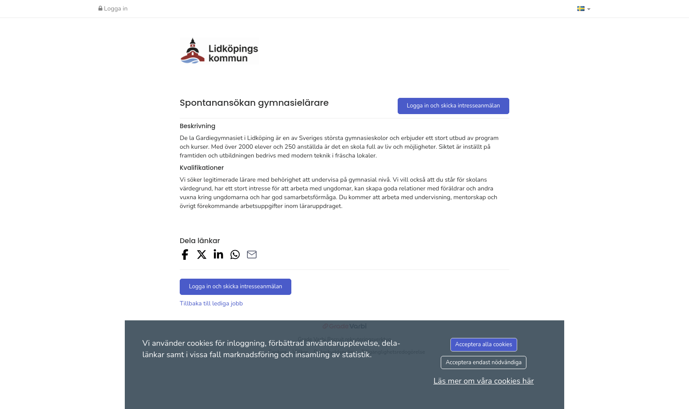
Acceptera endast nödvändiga (484, 362)
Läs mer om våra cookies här (483, 381)
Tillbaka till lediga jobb (211, 303)
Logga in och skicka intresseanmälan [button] (453, 106)
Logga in (113, 8)
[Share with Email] (252, 256)
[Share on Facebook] (185, 256)
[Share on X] (201, 256)
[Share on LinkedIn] (218, 256)
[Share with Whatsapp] (235, 256)
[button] (584, 9)
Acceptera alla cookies (483, 344)
